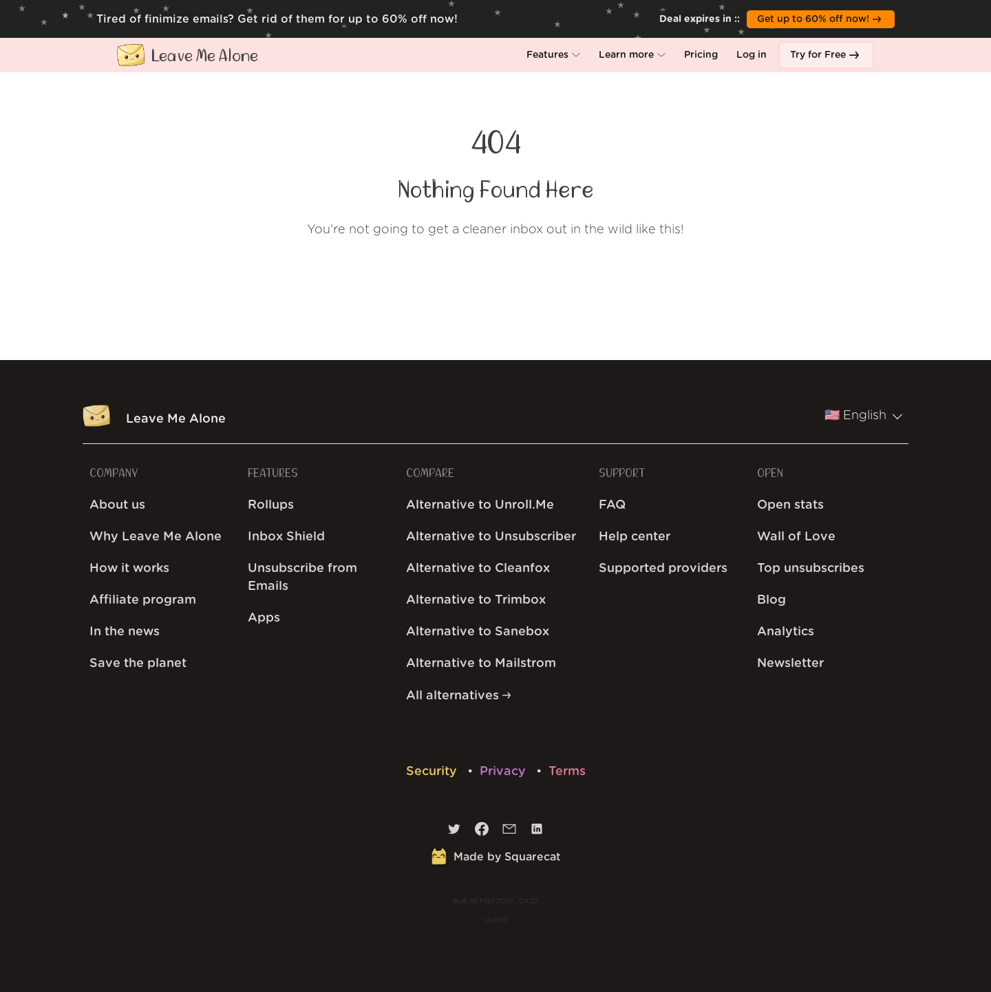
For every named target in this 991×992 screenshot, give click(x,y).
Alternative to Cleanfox (478, 568)
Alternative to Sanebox (477, 632)
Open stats (790, 505)
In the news (124, 632)
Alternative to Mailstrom (481, 663)
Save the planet (138, 663)
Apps (264, 618)
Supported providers (663, 568)
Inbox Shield (286, 537)
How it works (129, 568)
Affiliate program (142, 600)
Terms (567, 772)
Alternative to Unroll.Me (480, 505)
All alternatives (458, 696)
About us (117, 505)
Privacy (504, 772)
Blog (771, 600)
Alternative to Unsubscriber (491, 537)
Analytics (785, 632)
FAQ (612, 505)
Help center (634, 537)
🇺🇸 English (863, 416)
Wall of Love (796, 537)
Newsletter (790, 663)
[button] (553, 55)
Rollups (271, 505)
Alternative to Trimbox (476, 600)
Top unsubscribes (810, 568)
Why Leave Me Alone (155, 537)
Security (433, 772)
